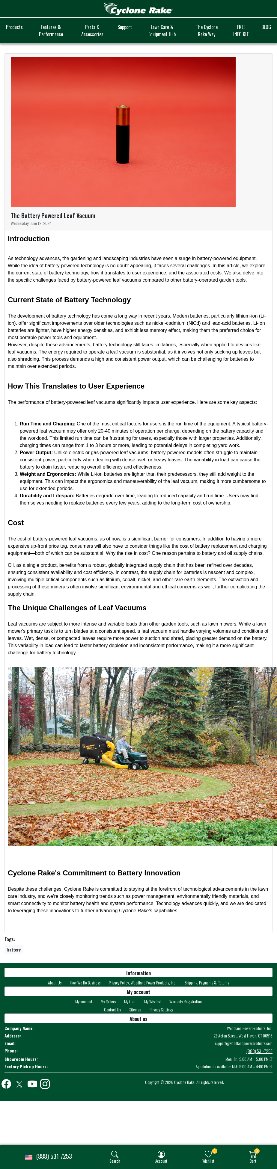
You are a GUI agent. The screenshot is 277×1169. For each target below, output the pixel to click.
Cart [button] (253, 1161)
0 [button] (214, 1150)
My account (83, 1001)
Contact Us (112, 1009)
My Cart (130, 1001)
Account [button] (161, 1161)
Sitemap (135, 1009)
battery (14, 949)
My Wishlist (152, 1001)
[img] (114, 1154)
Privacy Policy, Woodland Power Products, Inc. (142, 982)
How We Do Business (85, 982)
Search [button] (114, 1161)
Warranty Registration (185, 1001)
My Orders (108, 1001)
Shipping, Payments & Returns (207, 982)
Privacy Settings (161, 1009)
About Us (54, 982)
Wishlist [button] (208, 1161)
